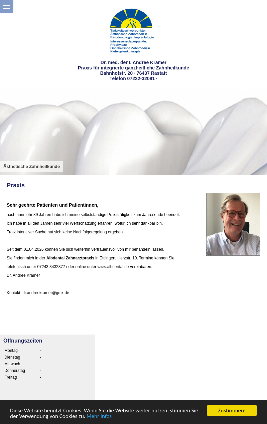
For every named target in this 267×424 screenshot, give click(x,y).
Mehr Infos (99, 416)
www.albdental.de (113, 266)
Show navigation (6, 6)
